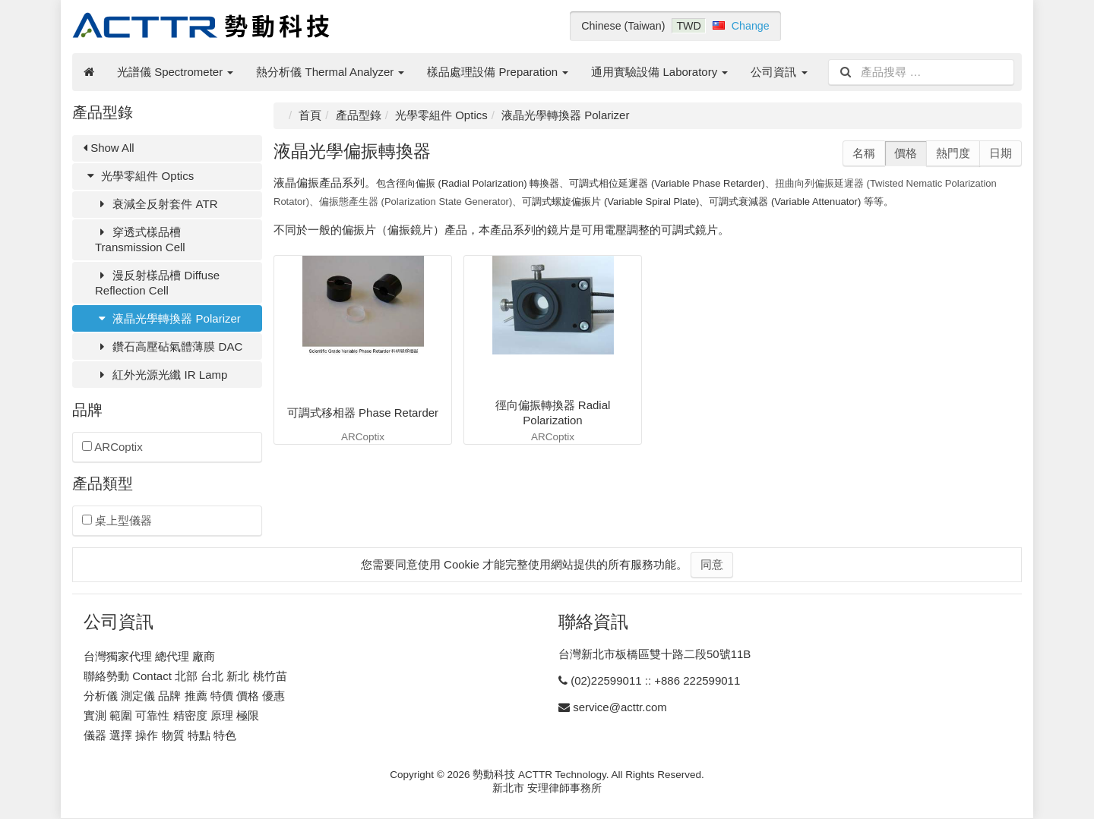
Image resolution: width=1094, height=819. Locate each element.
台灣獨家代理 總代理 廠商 (149, 656)
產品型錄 (358, 115)
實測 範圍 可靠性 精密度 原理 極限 (171, 715)
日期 (1000, 152)
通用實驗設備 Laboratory (659, 71)
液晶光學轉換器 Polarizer (168, 318)
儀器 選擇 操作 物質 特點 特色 (160, 735)
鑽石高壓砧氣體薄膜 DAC (168, 346)
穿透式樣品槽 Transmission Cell (140, 239)
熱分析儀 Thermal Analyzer (330, 71)
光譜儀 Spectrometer (175, 71)
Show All (109, 147)
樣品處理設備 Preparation (497, 71)
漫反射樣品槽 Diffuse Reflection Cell (157, 283)
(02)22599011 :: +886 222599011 (655, 680)
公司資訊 (779, 71)
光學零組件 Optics (139, 175)
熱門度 (953, 152)
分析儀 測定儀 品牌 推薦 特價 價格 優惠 (184, 695)
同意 (711, 564)
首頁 (310, 115)
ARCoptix (112, 446)
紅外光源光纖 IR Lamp (161, 374)
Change (751, 26)
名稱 (863, 152)
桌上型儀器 (117, 520)
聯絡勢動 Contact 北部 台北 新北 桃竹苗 (185, 675)
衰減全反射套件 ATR (156, 203)
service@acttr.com (620, 707)
